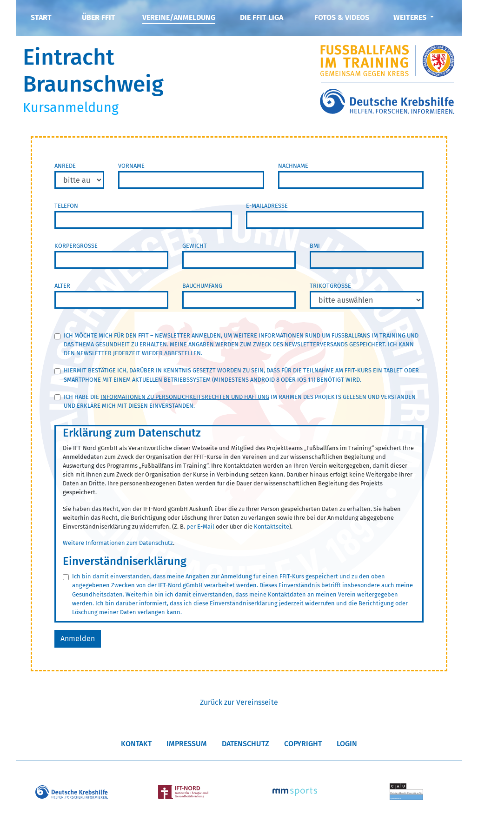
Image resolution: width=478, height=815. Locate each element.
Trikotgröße (330, 285)
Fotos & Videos (341, 17)
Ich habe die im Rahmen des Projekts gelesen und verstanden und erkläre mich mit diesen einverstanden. (240, 401)
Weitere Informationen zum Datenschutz (118, 542)
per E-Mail (200, 526)
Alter (62, 285)
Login (347, 743)
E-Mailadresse (267, 205)
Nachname (293, 165)
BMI (315, 245)
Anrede (65, 165)
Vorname (131, 165)
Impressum (186, 743)
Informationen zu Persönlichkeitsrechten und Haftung (184, 396)
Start (41, 17)
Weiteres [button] (410, 17)
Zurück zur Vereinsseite (239, 702)
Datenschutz (245, 743)
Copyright (303, 743)
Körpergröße (76, 245)
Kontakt (136, 743)
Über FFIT (98, 17)
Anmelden (77, 638)
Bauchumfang (202, 285)
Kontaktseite (271, 526)
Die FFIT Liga (261, 17)
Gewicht (194, 245)
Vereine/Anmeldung (178, 17)
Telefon (66, 205)
